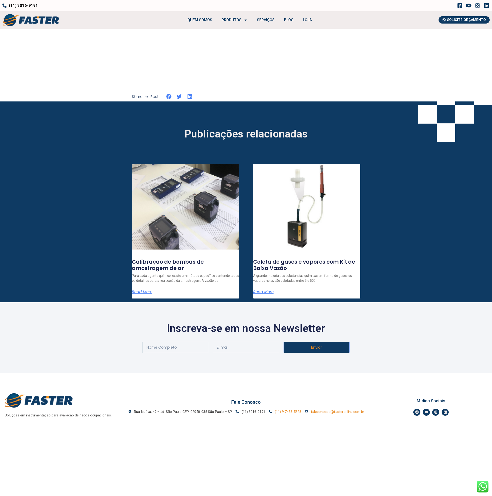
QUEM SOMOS (199, 20)
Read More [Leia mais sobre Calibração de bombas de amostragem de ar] (142, 292)
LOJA (307, 20)
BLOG (288, 20)
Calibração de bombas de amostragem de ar (168, 265)
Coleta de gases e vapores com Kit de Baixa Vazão (304, 265)
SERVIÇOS (266, 20)
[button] (169, 96)
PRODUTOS (235, 20)
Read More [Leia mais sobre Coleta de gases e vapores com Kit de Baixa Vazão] (263, 292)
